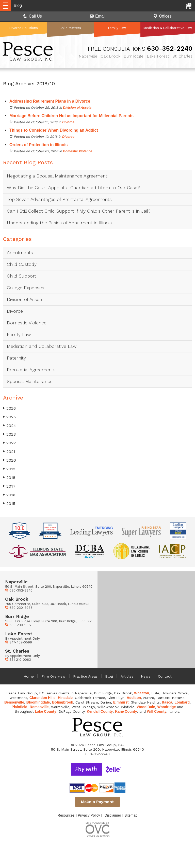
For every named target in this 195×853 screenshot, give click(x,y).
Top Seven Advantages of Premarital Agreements (59, 199)
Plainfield (19, 707)
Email (97, 16)
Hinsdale (65, 698)
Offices (162, 16)
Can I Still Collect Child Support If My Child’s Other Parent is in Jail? (79, 211)
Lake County (45, 711)
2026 (9, 408)
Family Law (117, 28)
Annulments (20, 252)
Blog (109, 676)
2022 (9, 443)
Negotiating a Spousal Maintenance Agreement (57, 175)
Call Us (32, 16)
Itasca (167, 702)
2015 (9, 503)
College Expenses (25, 287)
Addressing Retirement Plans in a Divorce (49, 101)
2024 (9, 426)
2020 (9, 460)
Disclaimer (113, 815)
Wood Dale (146, 707)
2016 (9, 495)
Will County (157, 711)
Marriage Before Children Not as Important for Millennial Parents (71, 116)
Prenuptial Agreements (31, 369)
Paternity (16, 358)
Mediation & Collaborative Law (167, 28)
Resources (66, 815)
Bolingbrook (62, 702)
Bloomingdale (38, 702)
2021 (9, 452)
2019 (9, 469)
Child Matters (70, 28)
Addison (134, 698)
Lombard (182, 702)
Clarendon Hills (42, 698)
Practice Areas (85, 676)
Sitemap (130, 815)
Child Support (21, 276)
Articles (127, 676)
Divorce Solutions (23, 28)
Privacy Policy (89, 815)
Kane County (126, 711)
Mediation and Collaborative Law (42, 346)
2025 (9, 417)
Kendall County (100, 711)
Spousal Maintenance (30, 381)
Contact (165, 676)
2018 (9, 477)
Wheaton (141, 693)
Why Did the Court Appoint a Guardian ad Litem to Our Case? (73, 187)
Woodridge (166, 707)
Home (29, 676)
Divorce (68, 122)
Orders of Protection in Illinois (38, 145)
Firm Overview (53, 676)
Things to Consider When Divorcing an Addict (53, 130)
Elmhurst (121, 702)
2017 (9, 486)
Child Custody (22, 264)
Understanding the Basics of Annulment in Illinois (59, 222)
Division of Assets (77, 107)
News (145, 676)
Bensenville (14, 702)
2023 (9, 434)
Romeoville (39, 707)
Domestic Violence (77, 151)
